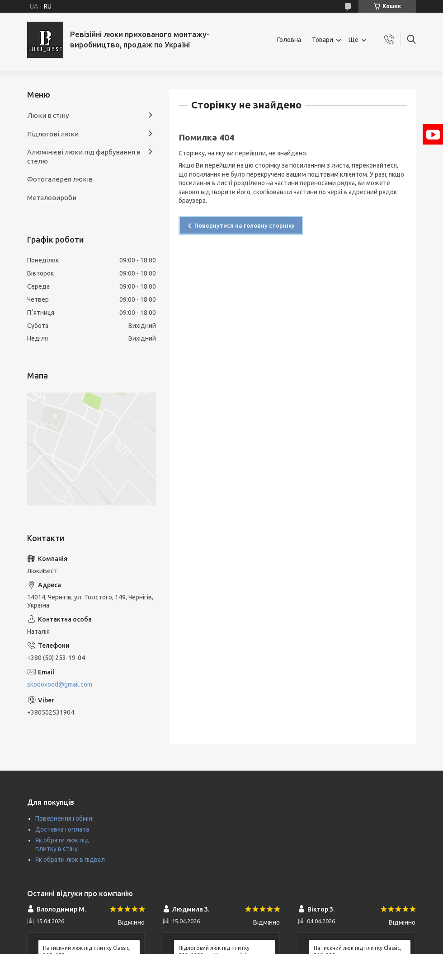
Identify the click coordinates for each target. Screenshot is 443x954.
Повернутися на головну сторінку (244, 225)
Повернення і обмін (63, 818)
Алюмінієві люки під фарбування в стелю (84, 156)
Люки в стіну (48, 115)
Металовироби (51, 197)
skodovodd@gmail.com (59, 684)
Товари (322, 39)
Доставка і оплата (62, 829)
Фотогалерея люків (60, 179)
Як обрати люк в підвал (70, 859)
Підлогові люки (53, 134)
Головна (289, 39)
